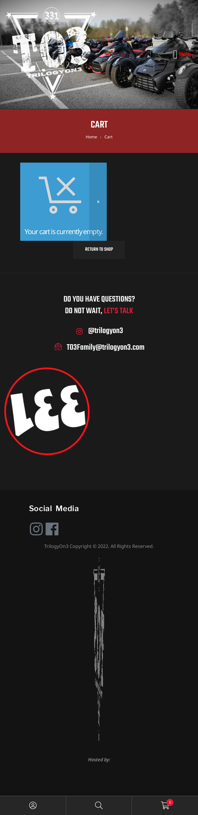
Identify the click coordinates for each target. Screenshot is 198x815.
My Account (33, 805)
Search (99, 805)
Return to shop (99, 249)
